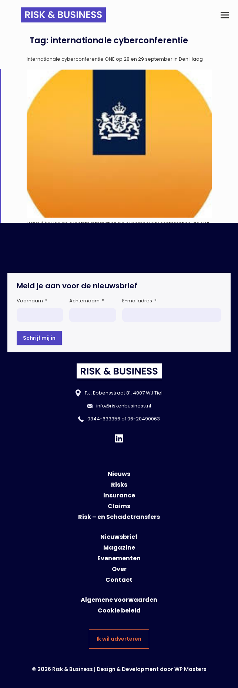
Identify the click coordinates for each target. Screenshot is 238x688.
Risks (119, 484)
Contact (119, 579)
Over (119, 569)
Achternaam (86, 300)
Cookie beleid (119, 610)
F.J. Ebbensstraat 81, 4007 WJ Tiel (123, 392)
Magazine (119, 547)
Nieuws (119, 474)
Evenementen (119, 558)
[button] (224, 16)
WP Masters (190, 669)
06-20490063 (143, 418)
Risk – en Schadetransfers (119, 517)
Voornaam (32, 300)
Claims (119, 506)
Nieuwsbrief (119, 537)
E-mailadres (139, 300)
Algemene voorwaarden (119, 599)
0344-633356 (103, 418)
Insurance (119, 495)
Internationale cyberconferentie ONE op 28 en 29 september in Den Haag (115, 59)
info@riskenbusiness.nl (123, 405)
